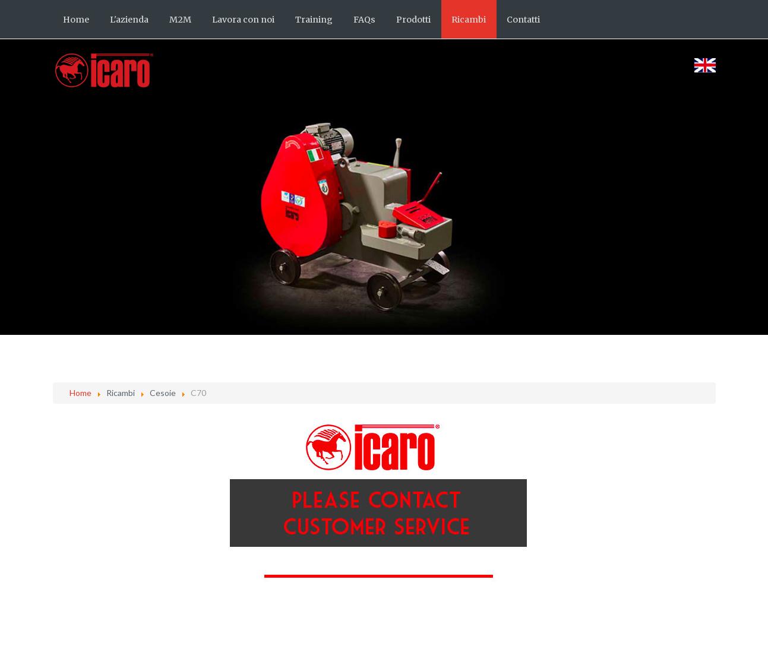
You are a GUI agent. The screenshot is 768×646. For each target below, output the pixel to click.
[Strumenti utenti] (713, 427)
